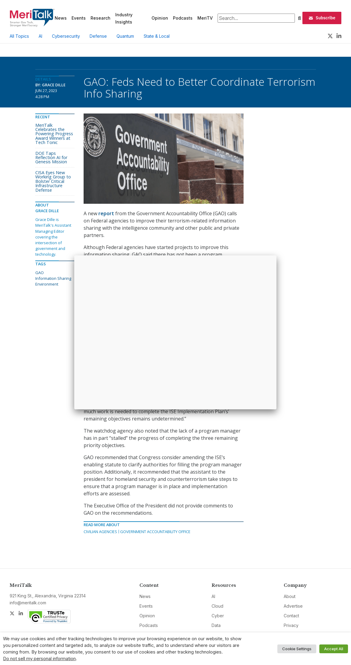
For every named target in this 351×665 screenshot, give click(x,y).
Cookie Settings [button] (296, 648)
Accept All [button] (333, 648)
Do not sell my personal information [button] (39, 658)
